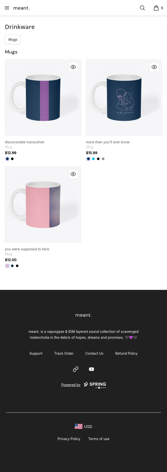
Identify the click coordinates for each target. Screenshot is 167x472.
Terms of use (99, 439)
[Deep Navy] (7, 158)
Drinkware (20, 27)
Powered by (83, 385)
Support (35, 353)
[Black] (12, 158)
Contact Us (94, 353)
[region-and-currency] (83, 426)
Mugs (12, 39)
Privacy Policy (68, 439)
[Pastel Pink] (7, 265)
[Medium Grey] (103, 158)
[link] (43, 97)
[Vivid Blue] (93, 158)
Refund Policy (126, 353)
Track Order (64, 353)
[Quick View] (73, 67)
